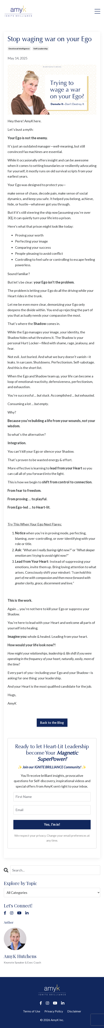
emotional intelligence (19, 48)
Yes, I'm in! (52, 824)
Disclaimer (74, 1011)
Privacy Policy (53, 1011)
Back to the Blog (52, 722)
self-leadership (41, 48)
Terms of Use (31, 1011)
